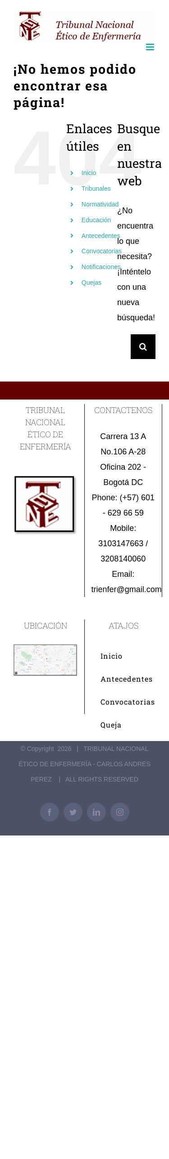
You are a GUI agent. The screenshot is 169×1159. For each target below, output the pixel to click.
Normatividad (100, 204)
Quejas (91, 282)
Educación (96, 220)
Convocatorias (102, 251)
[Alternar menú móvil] (150, 47)
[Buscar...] (124, 346)
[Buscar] (143, 346)
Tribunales (96, 188)
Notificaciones (101, 266)
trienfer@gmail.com (126, 589)
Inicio (89, 172)
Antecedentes (101, 235)
